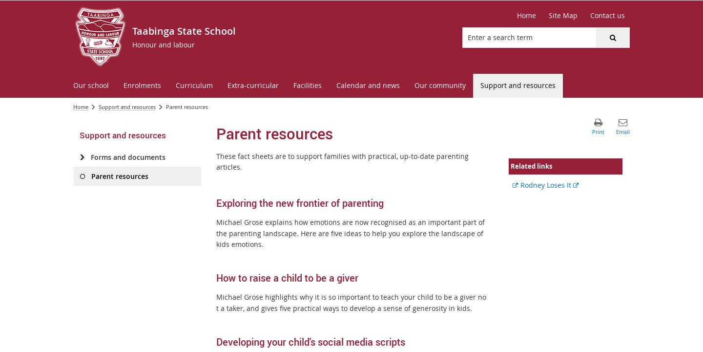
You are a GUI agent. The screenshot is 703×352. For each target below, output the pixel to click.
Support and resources (127, 106)
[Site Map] (563, 15)
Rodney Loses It (549, 185)
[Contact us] (607, 15)
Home (80, 106)
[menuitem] (91, 86)
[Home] (526, 15)
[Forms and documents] (82, 157)
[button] (612, 37)
